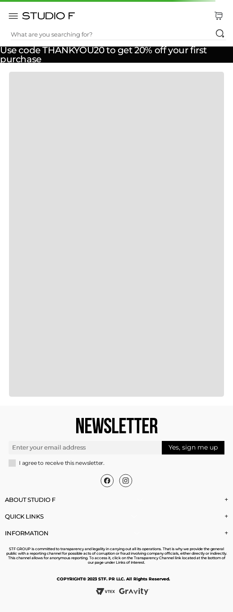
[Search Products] (220, 33)
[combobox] (118, 34)
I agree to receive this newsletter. (62, 463)
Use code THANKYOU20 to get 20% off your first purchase (103, 54)
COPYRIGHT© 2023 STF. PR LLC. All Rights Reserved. (113, 578)
